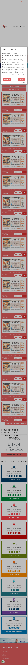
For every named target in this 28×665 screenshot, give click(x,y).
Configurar (23, 82)
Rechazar (7, 79)
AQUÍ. (23, 75)
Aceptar (21, 79)
